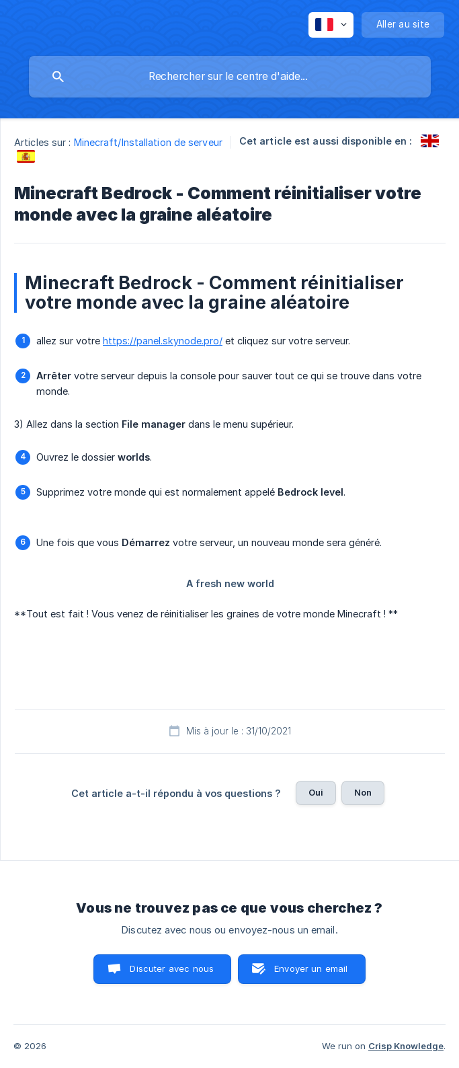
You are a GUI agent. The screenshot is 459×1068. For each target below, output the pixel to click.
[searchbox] (230, 77)
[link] (430, 141)
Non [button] (363, 792)
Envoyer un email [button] (310, 968)
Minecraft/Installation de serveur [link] (148, 142)
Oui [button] (315, 792)
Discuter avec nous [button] (172, 968)
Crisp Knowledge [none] (406, 1045)
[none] (330, 25)
